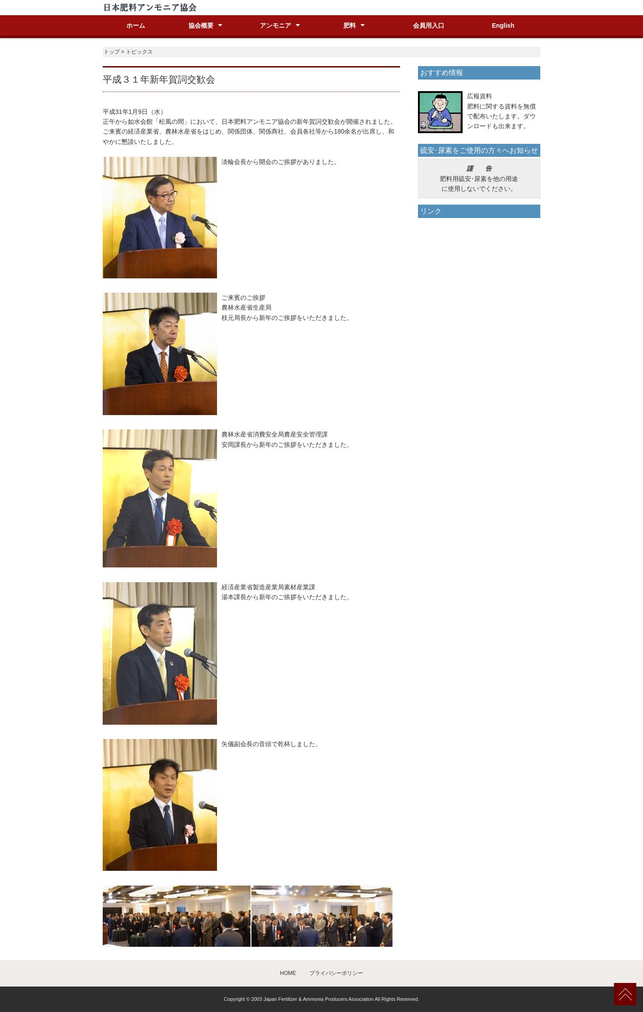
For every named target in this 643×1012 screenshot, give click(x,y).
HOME (288, 973)
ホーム (135, 25)
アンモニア (275, 25)
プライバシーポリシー (336, 973)
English (503, 25)
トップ (112, 52)
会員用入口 (428, 25)
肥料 (349, 25)
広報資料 (479, 96)
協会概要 (200, 25)
